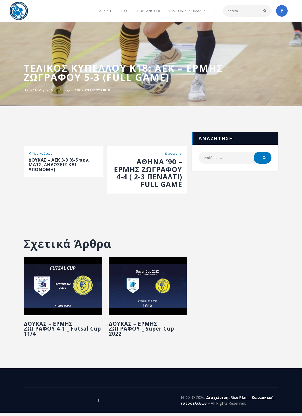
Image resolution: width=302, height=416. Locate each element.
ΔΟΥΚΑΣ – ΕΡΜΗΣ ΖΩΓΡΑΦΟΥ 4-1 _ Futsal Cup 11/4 (61, 333)
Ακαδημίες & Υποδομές (51, 90)
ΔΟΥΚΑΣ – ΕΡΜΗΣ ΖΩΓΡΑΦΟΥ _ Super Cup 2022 (146, 333)
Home (28, 90)
